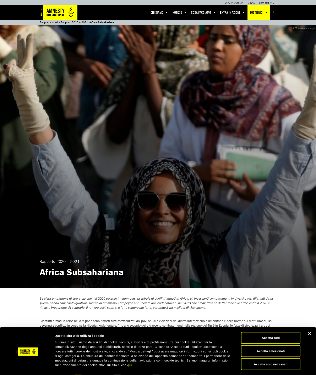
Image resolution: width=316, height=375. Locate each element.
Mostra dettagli (218, 367)
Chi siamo (159, 12)
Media (251, 2)
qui (129, 353)
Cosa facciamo (203, 12)
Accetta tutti (271, 326)
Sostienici (259, 12)
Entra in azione (232, 12)
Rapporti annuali (49, 22)
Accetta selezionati (271, 340)
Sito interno (266, 2)
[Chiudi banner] (309, 322)
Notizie (180, 12)
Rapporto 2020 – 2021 (74, 22)
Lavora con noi (234, 2)
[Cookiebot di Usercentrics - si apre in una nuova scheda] (27, 367)
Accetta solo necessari (271, 353)
